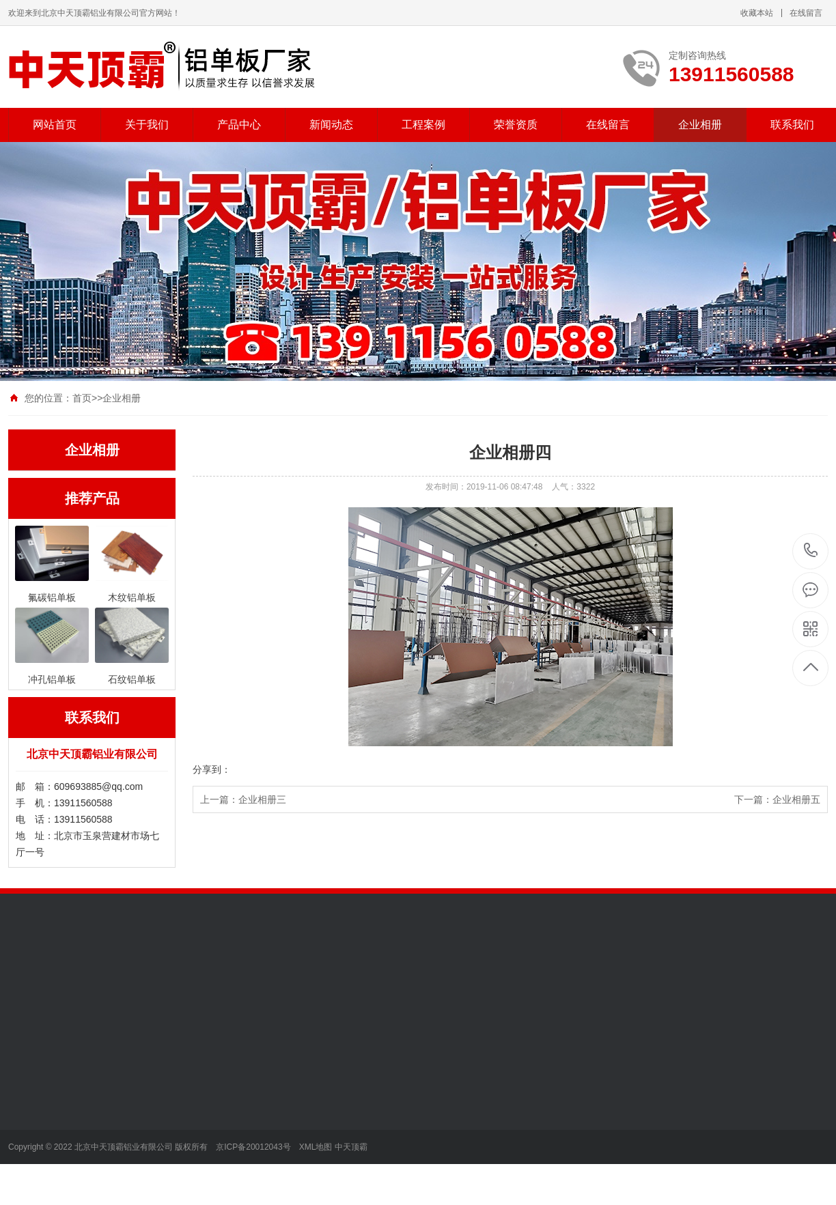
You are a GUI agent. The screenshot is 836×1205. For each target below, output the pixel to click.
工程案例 (423, 124)
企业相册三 (262, 799)
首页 (82, 398)
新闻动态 (331, 124)
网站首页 (54, 124)
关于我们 (147, 124)
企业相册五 (796, 799)
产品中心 (239, 124)
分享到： (212, 769)
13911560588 (811, 550)
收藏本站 (756, 13)
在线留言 (806, 13)
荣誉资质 (516, 124)
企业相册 (700, 124)
